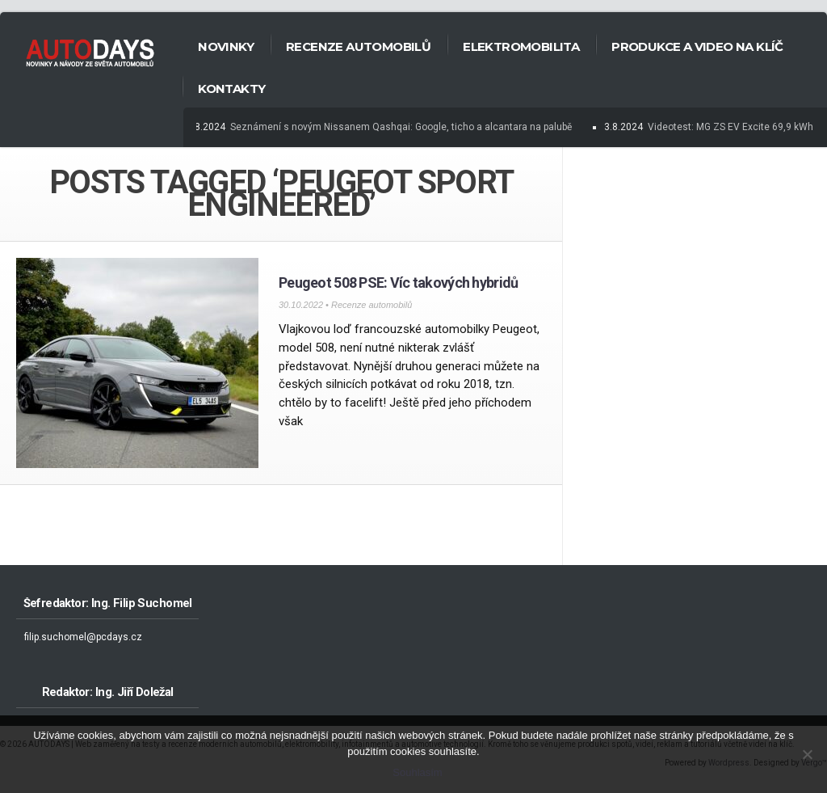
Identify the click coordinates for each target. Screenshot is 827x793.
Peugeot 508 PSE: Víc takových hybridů (398, 282)
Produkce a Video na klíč (697, 46)
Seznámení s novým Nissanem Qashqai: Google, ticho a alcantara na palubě (402, 127)
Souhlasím (417, 772)
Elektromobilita (521, 46)
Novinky (226, 46)
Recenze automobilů (358, 46)
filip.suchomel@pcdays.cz (83, 637)
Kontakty (231, 88)
